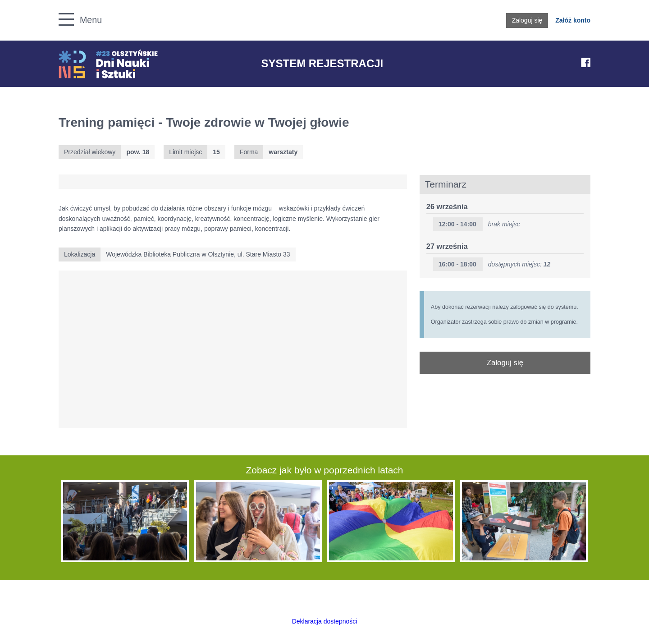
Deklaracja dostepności (324, 621)
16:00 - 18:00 (457, 264)
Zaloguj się (527, 20)
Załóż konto (572, 20)
